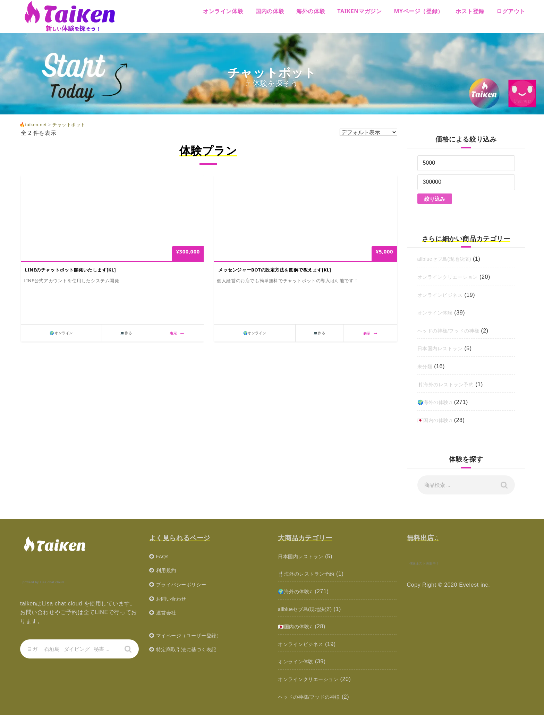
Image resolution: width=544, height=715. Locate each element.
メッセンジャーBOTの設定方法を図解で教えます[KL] (275, 270)
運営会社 (167, 612)
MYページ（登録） (418, 11)
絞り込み (434, 198)
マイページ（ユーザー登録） (193, 635)
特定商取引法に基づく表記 (190, 649)
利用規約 (167, 570)
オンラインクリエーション (451, 277)
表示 (177, 333)
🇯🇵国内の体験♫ (437, 420)
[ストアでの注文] (368, 132)
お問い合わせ (173, 599)
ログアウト (510, 11)
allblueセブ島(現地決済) (448, 259)
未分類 (426, 366)
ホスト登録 (470, 11)
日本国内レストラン (443, 348)
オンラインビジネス (443, 295)
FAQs (163, 556)
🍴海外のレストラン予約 (449, 384)
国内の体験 (269, 11)
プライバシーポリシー (185, 584)
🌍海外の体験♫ (437, 402)
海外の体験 (310, 11)
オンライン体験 (223, 11)
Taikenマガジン (359, 11)
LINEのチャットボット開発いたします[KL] (70, 270)
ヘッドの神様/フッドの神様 (452, 331)
